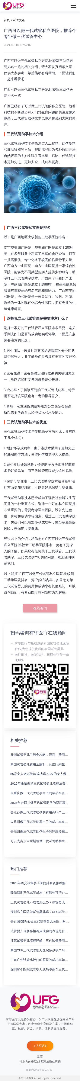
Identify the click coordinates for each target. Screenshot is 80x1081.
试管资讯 (19, 20)
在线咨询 (40, 608)
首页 (7, 20)
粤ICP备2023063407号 (39, 1070)
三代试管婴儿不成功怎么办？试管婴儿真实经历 (44, 902)
